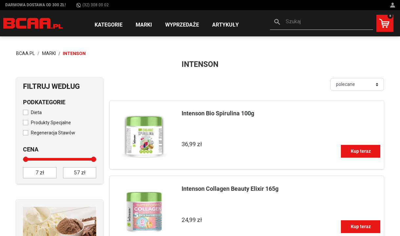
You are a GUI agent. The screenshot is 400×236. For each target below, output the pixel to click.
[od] (39, 172)
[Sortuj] (357, 84)
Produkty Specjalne (51, 122)
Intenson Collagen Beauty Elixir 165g (230, 188)
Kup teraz (361, 151)
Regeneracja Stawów (53, 132)
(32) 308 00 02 (92, 5)
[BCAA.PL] (33, 23)
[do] (80, 172)
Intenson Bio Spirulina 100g (218, 113)
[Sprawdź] (59, 224)
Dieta (36, 112)
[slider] (25, 159)
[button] (321, 22)
